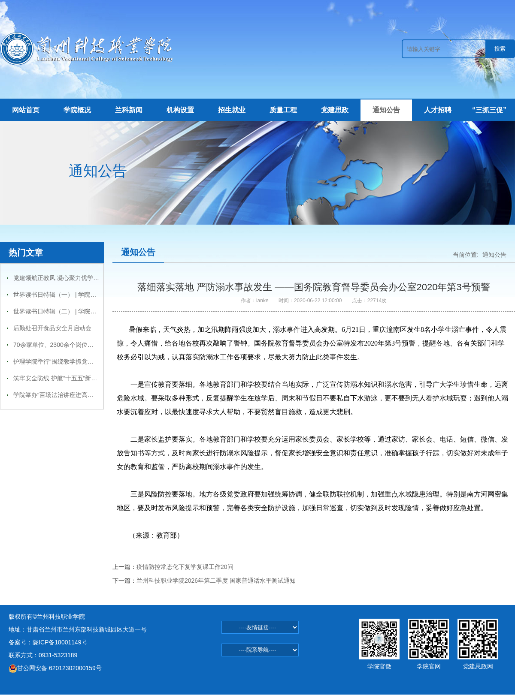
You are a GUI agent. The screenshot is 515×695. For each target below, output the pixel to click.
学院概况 (77, 110)
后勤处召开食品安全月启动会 (52, 328)
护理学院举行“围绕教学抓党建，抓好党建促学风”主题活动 (90, 361)
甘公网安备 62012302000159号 (55, 668)
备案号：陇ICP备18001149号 (48, 642)
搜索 (500, 48)
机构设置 (180, 110)
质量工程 (283, 110)
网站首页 (25, 110)
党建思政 (334, 110)
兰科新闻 (128, 110)
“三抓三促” (489, 110)
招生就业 (231, 110)
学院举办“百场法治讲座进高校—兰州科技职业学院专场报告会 (95, 394)
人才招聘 (437, 110)
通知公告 (386, 110)
